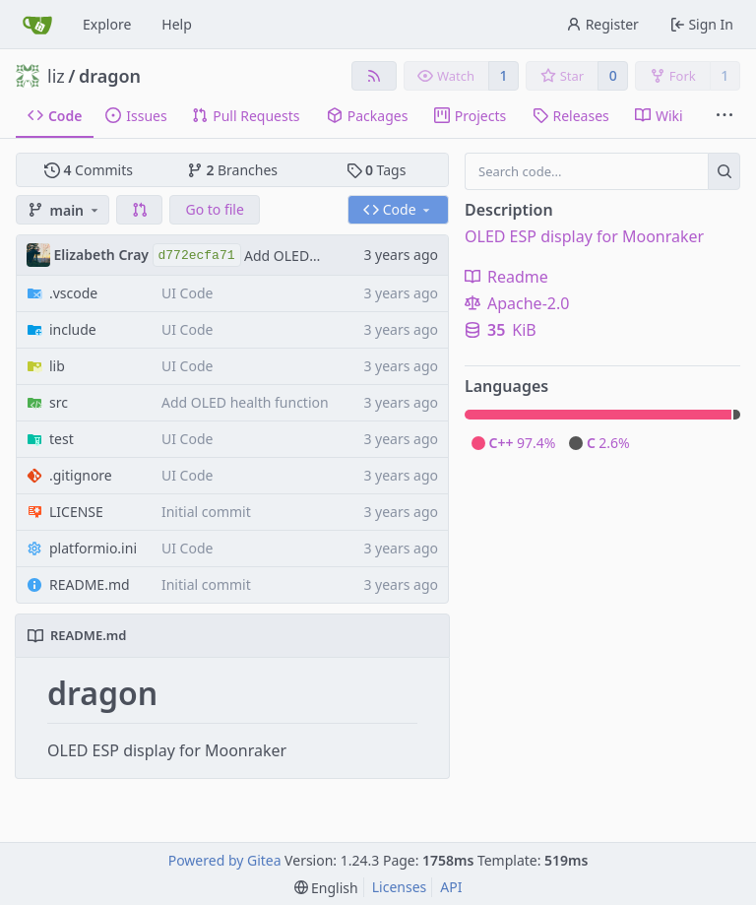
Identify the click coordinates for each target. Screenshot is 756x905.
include (72, 329)
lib (57, 365)
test (61, 438)
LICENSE (76, 511)
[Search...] (724, 171)
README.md (89, 584)
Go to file (214, 209)
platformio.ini (93, 548)
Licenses (399, 886)
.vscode (73, 293)
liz (56, 76)
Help (176, 24)
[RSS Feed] (374, 76)
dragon (110, 76)
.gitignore (80, 475)
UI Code (187, 293)
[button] (139, 210)
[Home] (37, 24)
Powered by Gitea (225, 860)
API (451, 886)
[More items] (724, 116)
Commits (88, 170)
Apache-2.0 (517, 303)
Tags (376, 170)
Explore (107, 24)
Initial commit (206, 511)
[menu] (326, 887)
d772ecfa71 (196, 255)
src (58, 402)
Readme (506, 277)
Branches (232, 170)
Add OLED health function (245, 402)
